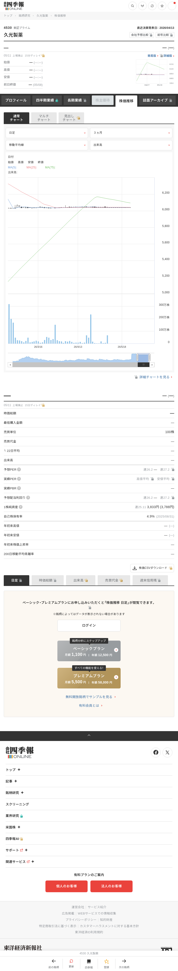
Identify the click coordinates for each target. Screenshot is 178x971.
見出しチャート (69, 118)
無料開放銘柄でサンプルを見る (89, 697)
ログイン (89, 625)
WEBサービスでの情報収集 (97, 913)
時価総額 (45, 580)
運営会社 (78, 907)
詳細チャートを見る (152, 377)
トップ (8, 15)
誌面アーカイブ (155, 100)
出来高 (131, 145)
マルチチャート (44, 118)
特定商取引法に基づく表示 (58, 926)
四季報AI (14, 839)
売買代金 (112, 580)
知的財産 (106, 920)
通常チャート (16, 118)
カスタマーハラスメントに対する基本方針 (109, 926)
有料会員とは (89, 705)
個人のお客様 (66, 886)
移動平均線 (47, 145)
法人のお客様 (111, 886)
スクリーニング (17, 804)
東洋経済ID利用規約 (89, 932)
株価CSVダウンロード (152, 568)
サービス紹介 (97, 907)
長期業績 (74, 100)
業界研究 (14, 816)
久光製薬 (42, 15)
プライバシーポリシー (81, 920)
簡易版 (152, 55)
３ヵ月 (131, 133)
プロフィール (16, 100)
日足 (47, 133)
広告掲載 (68, 913)
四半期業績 (45, 100)
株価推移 (126, 101)
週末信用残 (148, 580)
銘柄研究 (24, 15)
